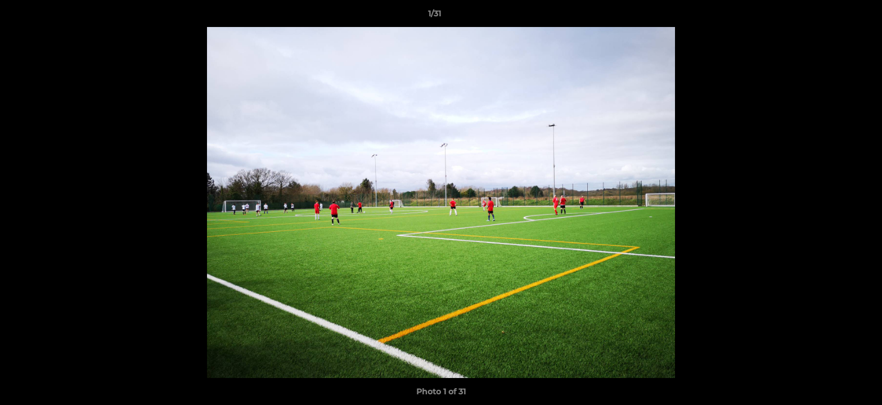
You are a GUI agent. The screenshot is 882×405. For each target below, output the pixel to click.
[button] (835, 16)
